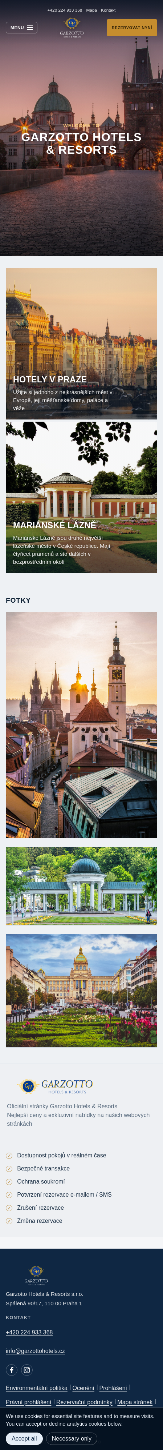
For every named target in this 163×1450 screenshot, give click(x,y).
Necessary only (71, 1438)
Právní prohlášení (28, 1402)
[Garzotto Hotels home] (72, 27)
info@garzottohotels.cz (35, 1351)
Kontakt (108, 10)
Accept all (24, 1438)
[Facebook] (11, 1370)
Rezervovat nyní (132, 27)
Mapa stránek (134, 1402)
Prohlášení (113, 1388)
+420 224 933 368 (65, 10)
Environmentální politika (37, 1388)
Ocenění (83, 1388)
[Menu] (21, 27)
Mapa (91, 10)
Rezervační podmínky (84, 1402)
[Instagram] (27, 1370)
